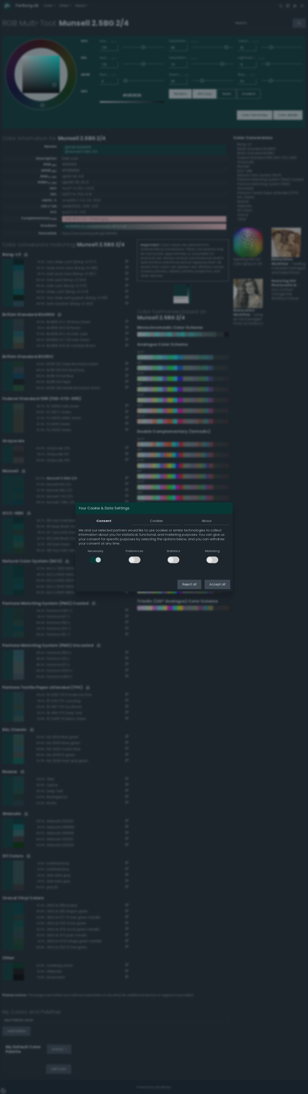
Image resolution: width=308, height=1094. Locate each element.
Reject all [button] (189, 584)
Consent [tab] (103, 521)
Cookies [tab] (156, 521)
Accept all (217, 584)
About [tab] (207, 521)
